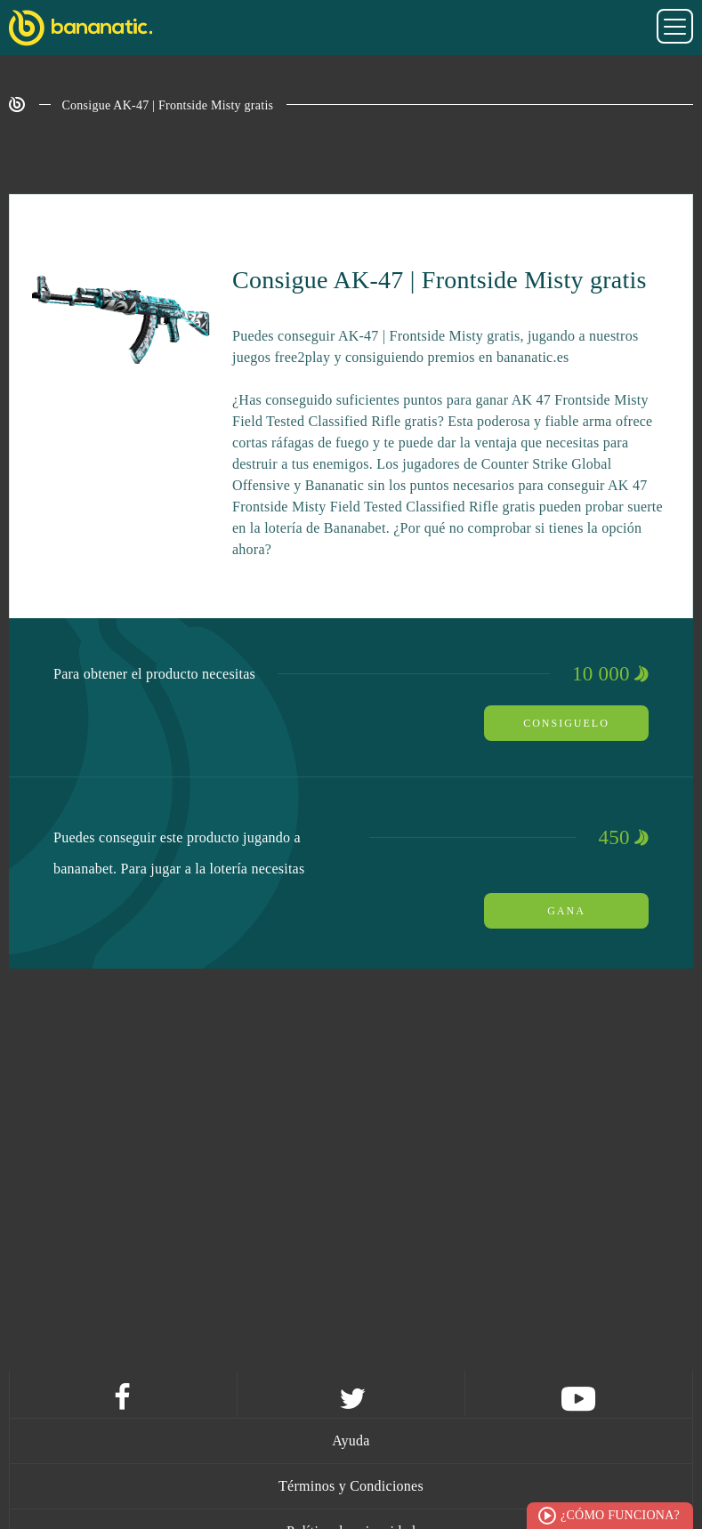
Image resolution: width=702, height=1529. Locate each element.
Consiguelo (566, 723)
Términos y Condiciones (351, 1485)
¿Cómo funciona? (620, 1515)
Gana (566, 911)
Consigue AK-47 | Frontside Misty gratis (168, 105)
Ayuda (350, 1440)
